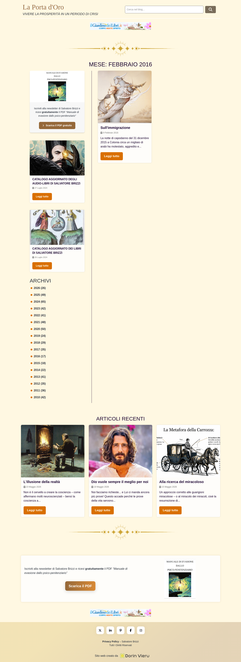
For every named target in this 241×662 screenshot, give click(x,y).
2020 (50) (38, 328)
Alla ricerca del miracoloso (181, 482)
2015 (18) (38, 363)
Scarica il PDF (80, 586)
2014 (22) (38, 369)
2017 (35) (38, 349)
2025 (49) (38, 294)
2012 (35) (38, 383)
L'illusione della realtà (42, 482)
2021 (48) (38, 322)
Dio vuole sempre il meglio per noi (119, 482)
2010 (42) (38, 397)
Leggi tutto (42, 196)
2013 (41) (38, 376)
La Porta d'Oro (43, 7)
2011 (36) (38, 390)
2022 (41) (38, 315)
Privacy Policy (110, 641)
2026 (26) (38, 288)
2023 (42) (38, 308)
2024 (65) (38, 301)
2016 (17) (38, 356)
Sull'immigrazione (115, 128)
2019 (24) (38, 335)
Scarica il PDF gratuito (57, 125)
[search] (164, 9)
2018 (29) (38, 342)
